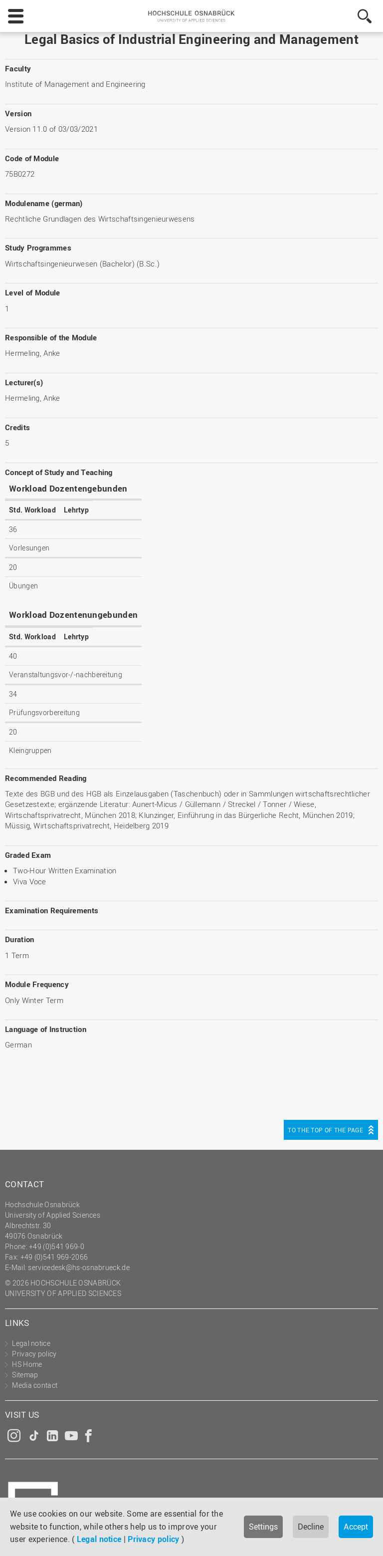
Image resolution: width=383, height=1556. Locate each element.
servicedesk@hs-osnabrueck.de (78, 1267)
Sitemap (25, 1374)
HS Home (27, 1364)
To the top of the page (325, 1130)
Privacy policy (153, 1539)
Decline (311, 1526)
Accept (356, 1526)
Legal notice (99, 1539)
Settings (263, 1526)
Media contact (34, 1385)
